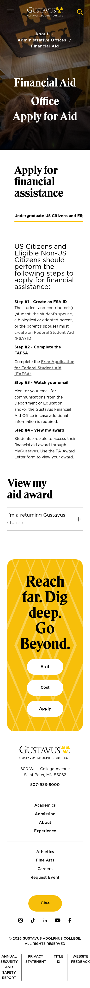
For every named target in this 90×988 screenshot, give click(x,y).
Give (45, 903)
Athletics (45, 852)
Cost (45, 687)
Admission (45, 814)
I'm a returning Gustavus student (36, 519)
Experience (45, 831)
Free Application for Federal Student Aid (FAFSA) (44, 368)
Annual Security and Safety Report (9, 967)
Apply (45, 709)
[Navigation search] (80, 12)
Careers (45, 869)
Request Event (45, 877)
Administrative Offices (42, 40)
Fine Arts (45, 860)
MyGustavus (26, 451)
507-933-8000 (45, 785)
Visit (45, 667)
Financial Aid (45, 46)
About (42, 34)
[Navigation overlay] (10, 12)
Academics (45, 805)
